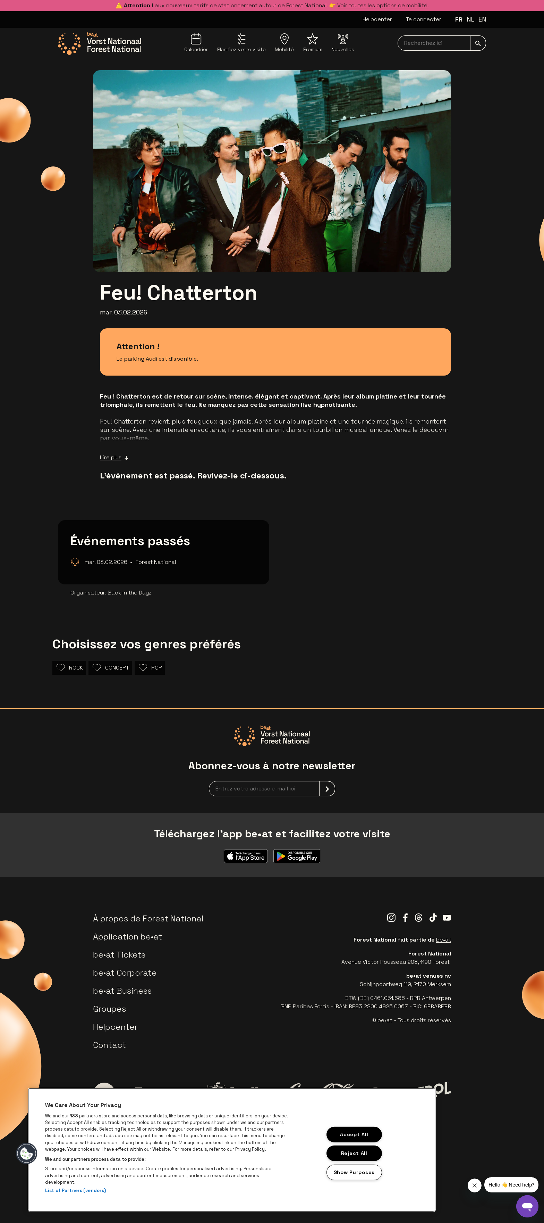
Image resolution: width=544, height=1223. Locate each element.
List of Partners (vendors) (75, 1190)
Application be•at (127, 936)
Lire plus (114, 457)
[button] (27, 1153)
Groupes (109, 1008)
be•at (443, 939)
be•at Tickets (119, 954)
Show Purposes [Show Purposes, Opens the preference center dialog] (354, 1172)
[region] (232, 1150)
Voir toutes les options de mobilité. (383, 5)
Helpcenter (377, 19)
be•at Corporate (125, 972)
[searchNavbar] (442, 43)
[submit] (478, 43)
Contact (109, 1045)
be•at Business (122, 990)
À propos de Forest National (148, 918)
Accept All (354, 1134)
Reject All (354, 1153)
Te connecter (423, 19)
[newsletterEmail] (272, 788)
